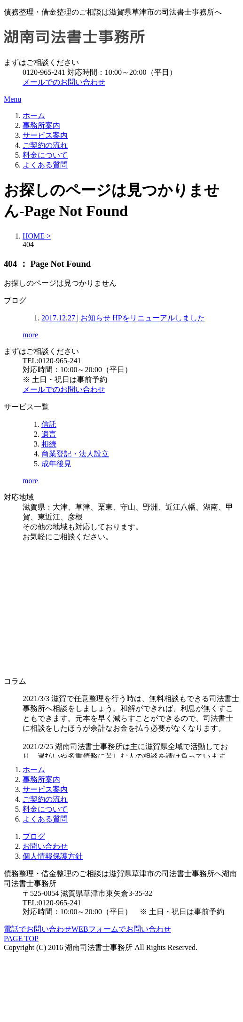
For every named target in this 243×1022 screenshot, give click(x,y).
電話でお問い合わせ (37, 929)
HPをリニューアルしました (123, 318)
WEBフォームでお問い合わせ (121, 929)
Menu (12, 99)
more (30, 335)
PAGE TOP (21, 938)
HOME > (37, 236)
